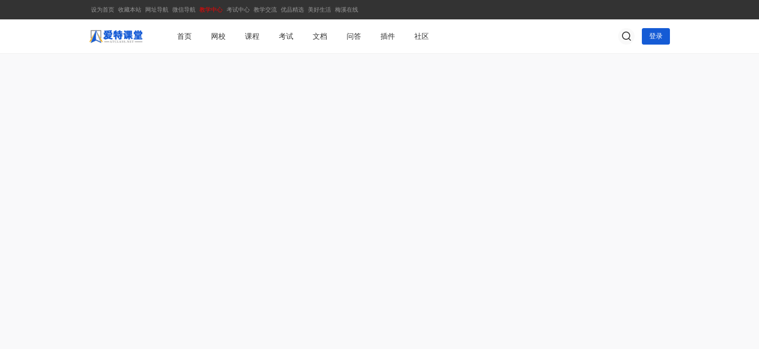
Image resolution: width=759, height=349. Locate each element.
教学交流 (265, 9)
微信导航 (184, 9)
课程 (252, 36)
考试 (286, 36)
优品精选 (292, 9)
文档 (320, 36)
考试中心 (238, 9)
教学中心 (211, 9)
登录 (656, 36)
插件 (387, 36)
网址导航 (156, 9)
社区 (421, 36)
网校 (218, 36)
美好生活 (319, 9)
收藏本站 (129, 9)
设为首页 (102, 9)
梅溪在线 (346, 9)
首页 (184, 36)
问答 (354, 36)
